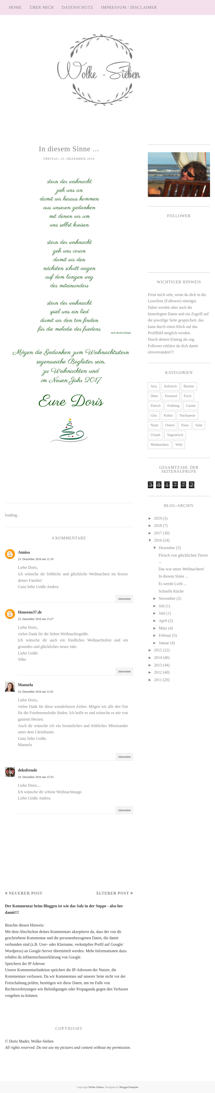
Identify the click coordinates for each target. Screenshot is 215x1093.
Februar (165, 635)
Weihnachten (160, 445)
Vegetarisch (175, 435)
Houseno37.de (30, 612)
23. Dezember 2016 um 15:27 (36, 619)
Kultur (168, 415)
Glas (154, 415)
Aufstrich (170, 386)
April (163, 621)
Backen (189, 386)
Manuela (25, 685)
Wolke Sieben (96, 1087)
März (163, 628)
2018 (158, 525)
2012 (158, 672)
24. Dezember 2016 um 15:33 (36, 777)
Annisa (24, 552)
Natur (155, 425)
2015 (158, 650)
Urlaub (155, 435)
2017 (158, 533)
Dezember (167, 548)
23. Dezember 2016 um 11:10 (36, 559)
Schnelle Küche (171, 591)
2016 (158, 540)
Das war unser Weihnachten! (181, 569)
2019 (158, 518)
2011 (158, 680)
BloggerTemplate (128, 1087)
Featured (171, 396)
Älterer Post (112, 893)
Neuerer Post (26, 893)
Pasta (185, 425)
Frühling (173, 406)
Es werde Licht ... (173, 584)
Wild (178, 445)
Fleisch (156, 406)
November (168, 598)
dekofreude (27, 770)
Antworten (124, 599)
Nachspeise (187, 415)
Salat (198, 425)
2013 (158, 665)
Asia (154, 386)
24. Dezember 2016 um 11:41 (36, 691)
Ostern (169, 425)
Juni (162, 613)
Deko (154, 396)
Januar (164, 643)
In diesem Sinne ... (173, 576)
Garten (191, 406)
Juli (162, 606)
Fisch (187, 396)
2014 (158, 657)
